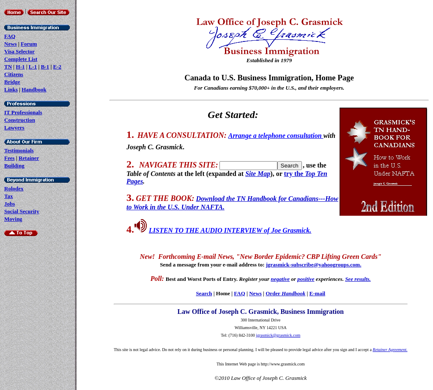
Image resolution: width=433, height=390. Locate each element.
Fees (9, 158)
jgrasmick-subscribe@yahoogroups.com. (314, 264)
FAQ (9, 36)
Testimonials (19, 150)
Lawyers (14, 127)
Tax (8, 196)
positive (305, 279)
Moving (13, 219)
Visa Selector (19, 51)
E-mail (318, 293)
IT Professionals (23, 112)
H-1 (20, 66)
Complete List (20, 59)
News (10, 44)
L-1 (33, 66)
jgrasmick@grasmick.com (278, 335)
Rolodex (14, 188)
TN (8, 66)
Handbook (34, 89)
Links (11, 89)
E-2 (57, 66)
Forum (29, 44)
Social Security (21, 211)
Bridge (12, 82)
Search (204, 293)
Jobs (9, 203)
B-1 (45, 66)
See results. (358, 279)
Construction (19, 120)
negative (280, 279)
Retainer (29, 158)
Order (285, 293)
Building (14, 165)
